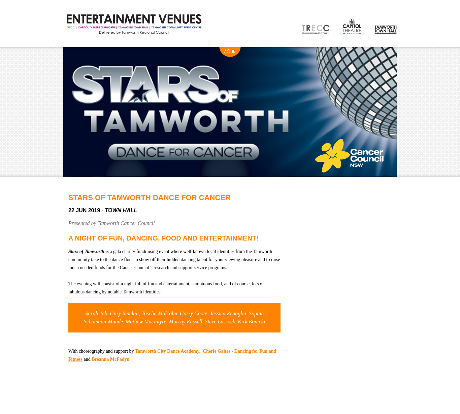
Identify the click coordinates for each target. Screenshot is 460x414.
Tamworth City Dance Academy (167, 351)
